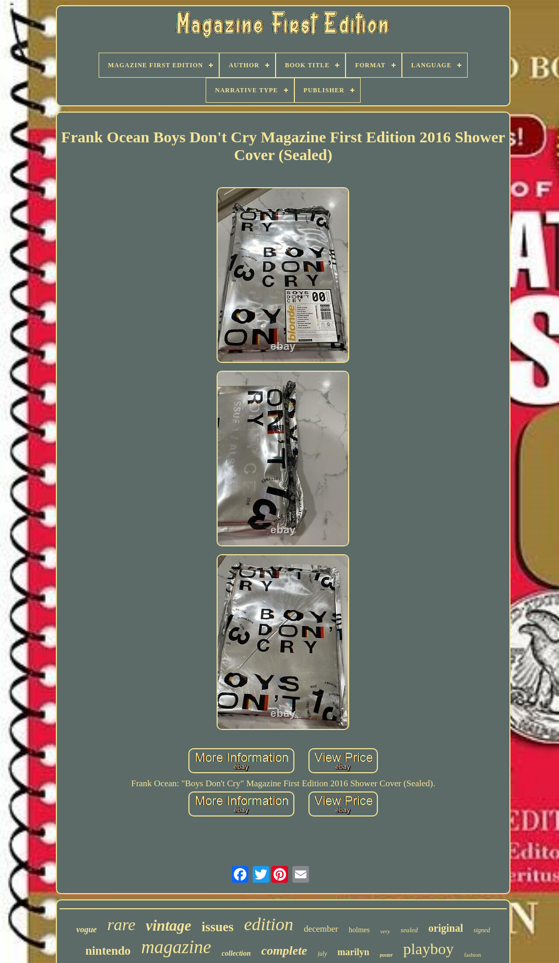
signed (481, 930)
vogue (86, 929)
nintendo (107, 950)
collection (236, 953)
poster (386, 955)
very (385, 931)
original (446, 928)
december (321, 929)
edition (268, 924)
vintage (168, 925)
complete (284, 950)
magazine (176, 947)
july (322, 953)
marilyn (354, 952)
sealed (409, 930)
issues (217, 927)
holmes (359, 930)
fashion (472, 955)
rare (121, 924)
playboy (428, 948)
